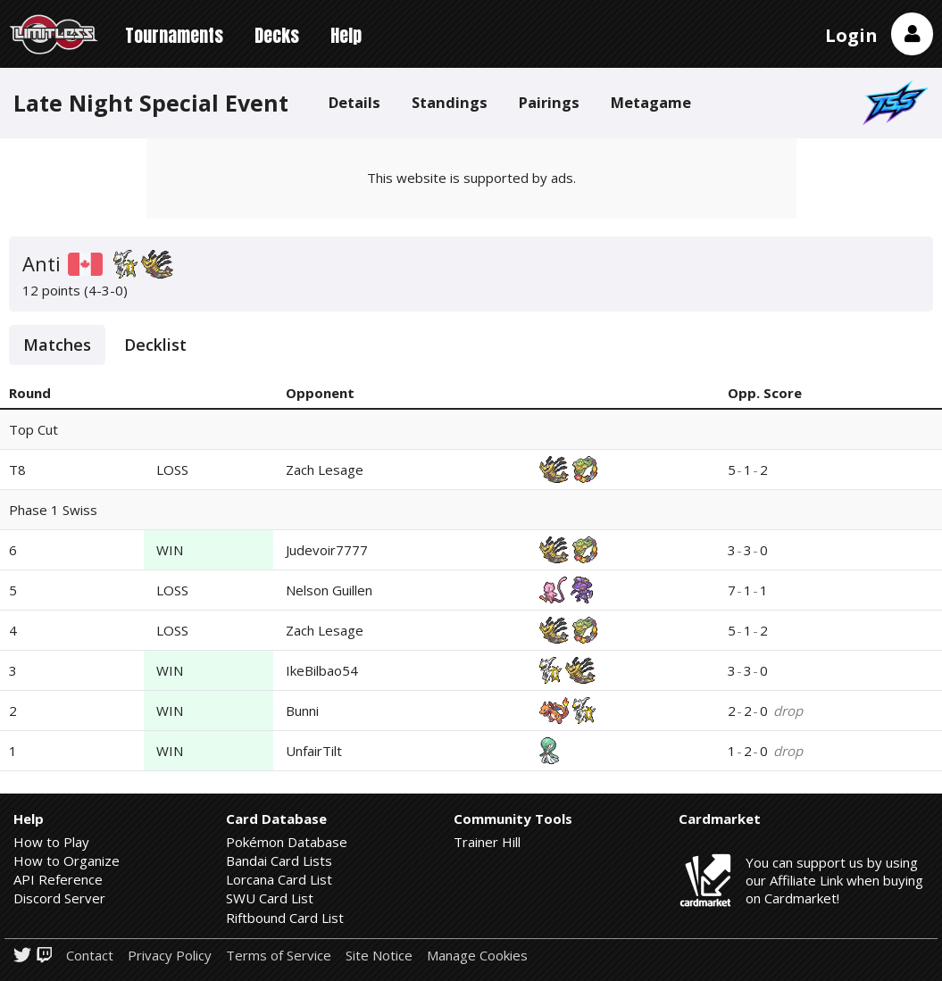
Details (354, 102)
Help (346, 35)
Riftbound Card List (285, 918)
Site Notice (379, 955)
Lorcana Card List (279, 879)
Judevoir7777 (327, 550)
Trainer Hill (487, 842)
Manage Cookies (477, 955)
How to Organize (66, 860)
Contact (89, 955)
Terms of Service (278, 955)
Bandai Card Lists (279, 860)
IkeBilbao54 (322, 670)
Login (851, 35)
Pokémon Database (286, 842)
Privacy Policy (170, 955)
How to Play (51, 842)
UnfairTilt (314, 751)
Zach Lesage (324, 469)
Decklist (155, 344)
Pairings (549, 102)
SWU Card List (269, 898)
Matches (57, 344)
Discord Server (59, 898)
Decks (276, 35)
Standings (450, 102)
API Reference (58, 879)
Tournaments (174, 35)
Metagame (651, 102)
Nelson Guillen (329, 590)
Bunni (302, 710)
